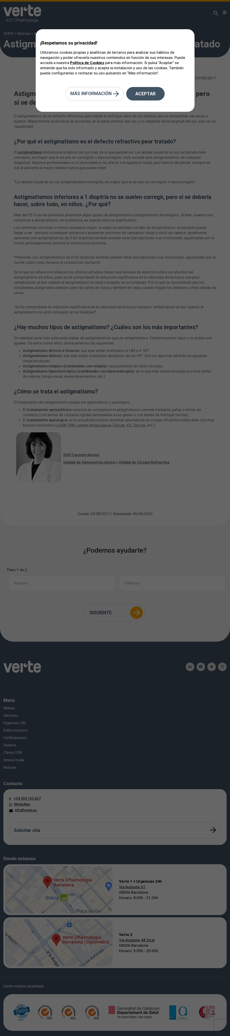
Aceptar (145, 93)
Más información (94, 94)
